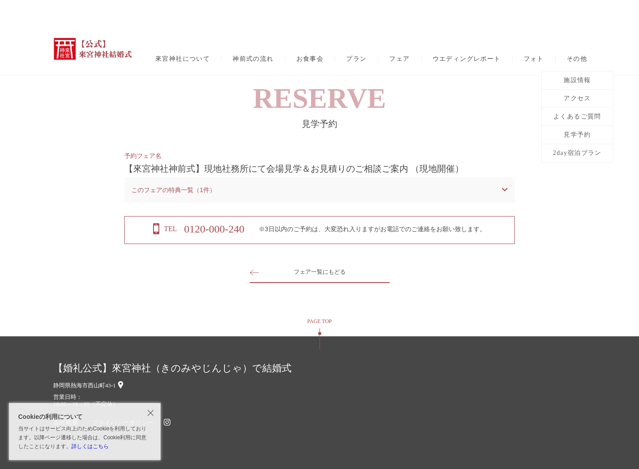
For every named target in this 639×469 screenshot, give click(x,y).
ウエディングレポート (467, 59)
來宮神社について (182, 59)
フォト (534, 59)
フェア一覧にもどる (319, 272)
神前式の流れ (253, 59)
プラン (356, 59)
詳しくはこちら (90, 446)
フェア (399, 59)
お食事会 (310, 59)
